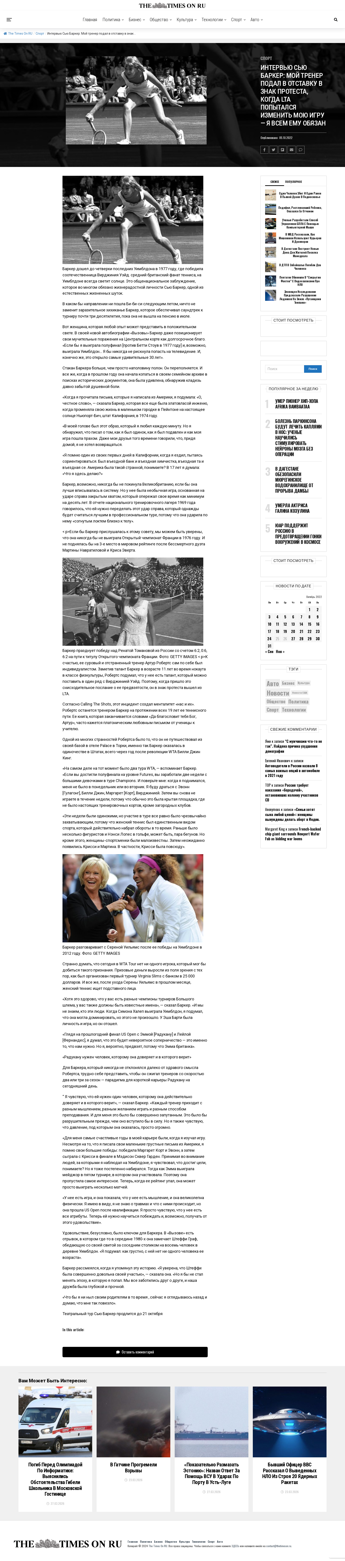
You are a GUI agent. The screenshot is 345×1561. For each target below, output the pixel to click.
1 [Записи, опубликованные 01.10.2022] (309, 609)
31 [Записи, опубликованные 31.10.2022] (269, 645)
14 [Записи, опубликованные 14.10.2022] (301, 624)
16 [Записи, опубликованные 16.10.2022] (317, 624)
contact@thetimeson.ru (278, 1549)
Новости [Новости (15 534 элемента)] (278, 692)
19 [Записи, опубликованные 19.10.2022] (285, 631)
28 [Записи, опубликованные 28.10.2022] (301, 638)
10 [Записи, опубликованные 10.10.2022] (269, 624)
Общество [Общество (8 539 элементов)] (276, 701)
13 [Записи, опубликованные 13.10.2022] (293, 624)
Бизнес (135, 19)
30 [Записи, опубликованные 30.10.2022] (318, 638)
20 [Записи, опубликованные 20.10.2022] (293, 631)
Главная (90, 19)
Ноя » (280, 651)
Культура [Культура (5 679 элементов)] (304, 683)
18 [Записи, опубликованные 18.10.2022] (277, 631)
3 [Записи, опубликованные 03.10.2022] (269, 616)
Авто (255, 19)
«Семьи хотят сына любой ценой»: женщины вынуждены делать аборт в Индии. (292, 814)
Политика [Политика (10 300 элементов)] (298, 701)
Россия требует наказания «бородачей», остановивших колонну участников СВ (291, 792)
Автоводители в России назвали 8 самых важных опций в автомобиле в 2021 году (292, 770)
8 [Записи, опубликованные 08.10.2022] (309, 616)
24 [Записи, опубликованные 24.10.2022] (269, 638)
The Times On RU (18, 33)
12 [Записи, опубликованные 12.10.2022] (285, 624)
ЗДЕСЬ (235, 1549)
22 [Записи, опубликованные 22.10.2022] (310, 631)
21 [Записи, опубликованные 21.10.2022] (301, 631)
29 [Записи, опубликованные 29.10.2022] (310, 638)
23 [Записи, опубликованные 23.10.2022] (318, 631)
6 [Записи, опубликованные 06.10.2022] (293, 616)
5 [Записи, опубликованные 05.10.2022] (285, 616)
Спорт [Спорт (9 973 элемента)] (273, 709)
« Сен (269, 651)
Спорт (236, 19)
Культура (185, 19)
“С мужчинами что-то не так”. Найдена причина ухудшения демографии (293, 746)
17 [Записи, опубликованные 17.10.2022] (269, 631)
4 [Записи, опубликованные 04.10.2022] (277, 616)
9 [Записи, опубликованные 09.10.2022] (318, 616)
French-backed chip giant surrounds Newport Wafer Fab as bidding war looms (293, 833)
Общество (159, 19)
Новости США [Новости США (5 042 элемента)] (299, 692)
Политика (111, 19)
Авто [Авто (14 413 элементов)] (273, 683)
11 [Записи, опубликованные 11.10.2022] (277, 624)
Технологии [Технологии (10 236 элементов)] (294, 709)
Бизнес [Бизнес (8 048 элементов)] (288, 683)
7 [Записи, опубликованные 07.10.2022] (301, 616)
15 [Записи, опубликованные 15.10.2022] (309, 624)
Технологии (212, 19)
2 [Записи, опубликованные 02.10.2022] (318, 609)
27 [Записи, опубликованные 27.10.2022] (293, 638)
